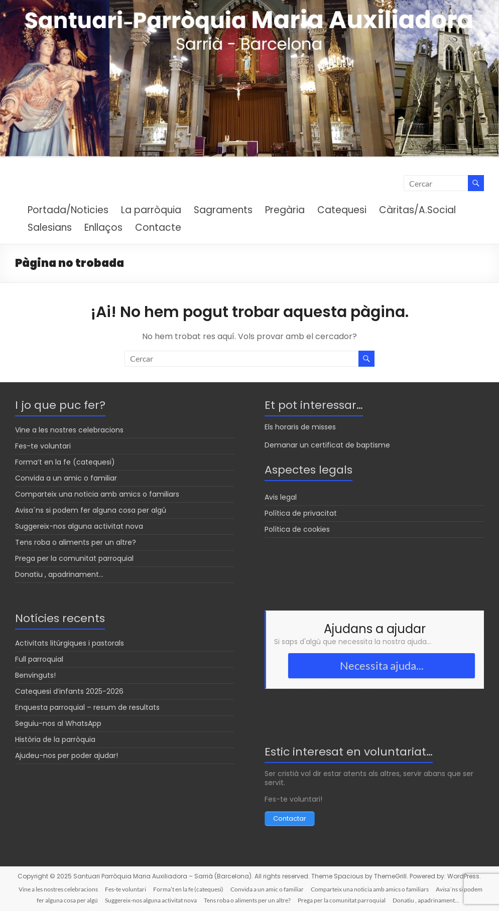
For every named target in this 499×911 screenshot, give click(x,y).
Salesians (50, 227)
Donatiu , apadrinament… (59, 574)
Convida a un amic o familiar (66, 478)
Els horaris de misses (300, 427)
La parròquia (151, 210)
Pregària (285, 210)
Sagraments (223, 210)
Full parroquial (39, 659)
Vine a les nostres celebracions (69, 430)
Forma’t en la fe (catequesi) (65, 462)
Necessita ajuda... (382, 665)
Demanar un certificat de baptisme (327, 445)
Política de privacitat (301, 513)
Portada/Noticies (68, 210)
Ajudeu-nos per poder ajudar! (66, 755)
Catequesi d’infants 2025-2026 (69, 691)
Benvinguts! (35, 675)
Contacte (158, 227)
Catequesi (341, 210)
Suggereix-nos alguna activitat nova (79, 526)
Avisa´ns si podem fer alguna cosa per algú (90, 510)
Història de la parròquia (55, 739)
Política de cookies (297, 529)
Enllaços (103, 227)
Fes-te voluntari (43, 446)
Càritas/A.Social (417, 210)
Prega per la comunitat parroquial (74, 558)
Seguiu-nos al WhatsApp (58, 723)
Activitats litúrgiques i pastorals (69, 643)
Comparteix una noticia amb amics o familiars (97, 494)
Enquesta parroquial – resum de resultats (87, 707)
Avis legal (281, 497)
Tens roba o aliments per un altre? (75, 542)
